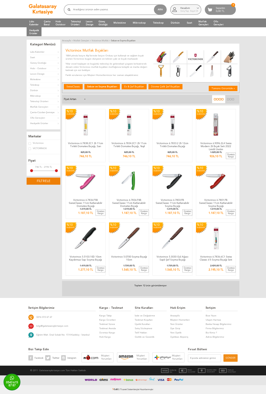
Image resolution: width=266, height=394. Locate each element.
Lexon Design (37, 74)
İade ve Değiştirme (145, 316)
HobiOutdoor (61, 23)
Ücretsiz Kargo (107, 333)
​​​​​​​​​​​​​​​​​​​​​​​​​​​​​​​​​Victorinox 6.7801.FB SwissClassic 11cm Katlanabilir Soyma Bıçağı (216, 202)
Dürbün (175, 23)
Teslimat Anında (107, 328)
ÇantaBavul (47, 23)
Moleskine (119, 23)
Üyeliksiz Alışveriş (179, 337)
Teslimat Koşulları (144, 320)
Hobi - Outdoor (38, 68)
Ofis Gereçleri (37, 118)
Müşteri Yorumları (106, 357)
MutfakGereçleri (203, 23)
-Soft (115, 390)
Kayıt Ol (194, 11)
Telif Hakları (141, 333)
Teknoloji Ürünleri (39, 101)
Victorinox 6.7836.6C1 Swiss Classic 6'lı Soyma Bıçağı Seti (216, 258)
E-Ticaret (122, 390)
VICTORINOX (37, 148)
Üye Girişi (175, 328)
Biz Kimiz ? (211, 333)
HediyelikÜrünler (34, 31)
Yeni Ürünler (176, 324)
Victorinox (36, 143)
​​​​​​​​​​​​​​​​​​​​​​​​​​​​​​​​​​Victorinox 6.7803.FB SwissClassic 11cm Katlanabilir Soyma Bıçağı (172, 202)
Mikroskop (139, 23)
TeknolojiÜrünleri (76, 23)
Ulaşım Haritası (213, 320)
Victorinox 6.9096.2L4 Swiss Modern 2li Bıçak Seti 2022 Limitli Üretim (215, 145)
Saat (189, 23)
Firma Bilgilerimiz (215, 328)
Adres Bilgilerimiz (215, 337)
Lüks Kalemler (37, 52)
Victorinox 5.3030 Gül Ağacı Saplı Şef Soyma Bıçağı (172, 258)
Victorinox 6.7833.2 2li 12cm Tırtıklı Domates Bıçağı (172, 145)
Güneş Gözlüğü (38, 63)
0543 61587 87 (12, 384)
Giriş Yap (184, 11)
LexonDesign (89, 23)
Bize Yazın (211, 316)
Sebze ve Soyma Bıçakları (102, 86)
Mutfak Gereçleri (39, 107)
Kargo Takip (105, 316)
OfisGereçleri (218, 23)
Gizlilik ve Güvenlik (144, 337)
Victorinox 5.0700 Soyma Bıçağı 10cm (129, 258)
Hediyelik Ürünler (39, 123)
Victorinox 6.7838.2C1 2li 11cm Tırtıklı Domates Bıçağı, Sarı (85, 145)
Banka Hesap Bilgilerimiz (218, 324)
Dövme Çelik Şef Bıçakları (165, 86)
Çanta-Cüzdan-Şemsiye (42, 112)
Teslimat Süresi (107, 324)
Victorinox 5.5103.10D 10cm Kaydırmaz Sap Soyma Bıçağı (85, 258)
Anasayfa (175, 316)
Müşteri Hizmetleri (180, 320)
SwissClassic (73, 86)
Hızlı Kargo (105, 337)
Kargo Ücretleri (107, 320)
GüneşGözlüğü (102, 23)
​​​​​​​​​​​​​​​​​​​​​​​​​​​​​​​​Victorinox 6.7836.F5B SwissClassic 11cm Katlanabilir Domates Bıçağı (85, 202)
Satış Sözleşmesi (143, 328)
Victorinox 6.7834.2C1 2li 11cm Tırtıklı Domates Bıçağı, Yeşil (129, 145)
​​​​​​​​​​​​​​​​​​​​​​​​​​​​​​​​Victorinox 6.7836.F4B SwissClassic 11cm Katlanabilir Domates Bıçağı (129, 202)
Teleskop (158, 23)
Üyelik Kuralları (142, 324)
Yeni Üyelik (175, 333)
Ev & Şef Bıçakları (134, 86)
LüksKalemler (34, 23)
